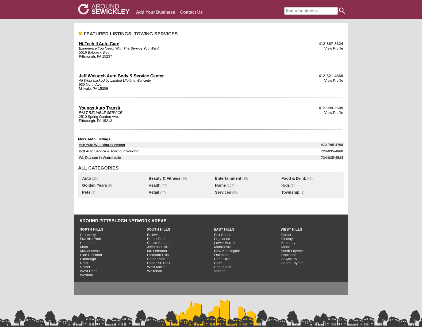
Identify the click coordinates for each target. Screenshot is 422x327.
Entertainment (228, 178)
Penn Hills (222, 259)
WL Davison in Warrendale (100, 158)
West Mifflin (156, 267)
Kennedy (288, 243)
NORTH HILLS (91, 229)
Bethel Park (156, 239)
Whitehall (154, 271)
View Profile (333, 48)
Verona (219, 271)
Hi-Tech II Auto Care (99, 44)
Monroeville (223, 247)
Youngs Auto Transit (99, 108)
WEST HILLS (291, 229)
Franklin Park (90, 239)
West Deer (88, 271)
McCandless (89, 251)
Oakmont (221, 255)
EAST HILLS (224, 229)
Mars (84, 247)
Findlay (287, 239)
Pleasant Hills (158, 255)
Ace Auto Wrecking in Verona (102, 145)
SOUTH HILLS (158, 229)
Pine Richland (91, 255)
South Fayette (292, 263)
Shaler (85, 267)
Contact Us (191, 12)
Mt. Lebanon (157, 251)
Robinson (288, 255)
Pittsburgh (88, 259)
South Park (156, 259)
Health (154, 185)
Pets (86, 192)
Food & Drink (293, 178)
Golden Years (94, 185)
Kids (285, 185)
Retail (153, 192)
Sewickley (289, 259)
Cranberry (88, 235)
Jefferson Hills (158, 247)
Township (290, 192)
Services (223, 192)
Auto (86, 178)
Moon (285, 247)
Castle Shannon (159, 243)
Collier (286, 235)
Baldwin (153, 235)
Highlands (222, 239)
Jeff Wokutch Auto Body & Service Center (121, 76)
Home (220, 185)
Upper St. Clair (158, 263)
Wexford (86, 275)
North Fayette (292, 251)
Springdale (222, 267)
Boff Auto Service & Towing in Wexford (109, 151)
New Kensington (227, 251)
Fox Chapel (223, 235)
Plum (218, 263)
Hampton (87, 243)
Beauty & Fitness (164, 178)
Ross (84, 263)
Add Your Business (155, 12)
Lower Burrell (224, 243)
